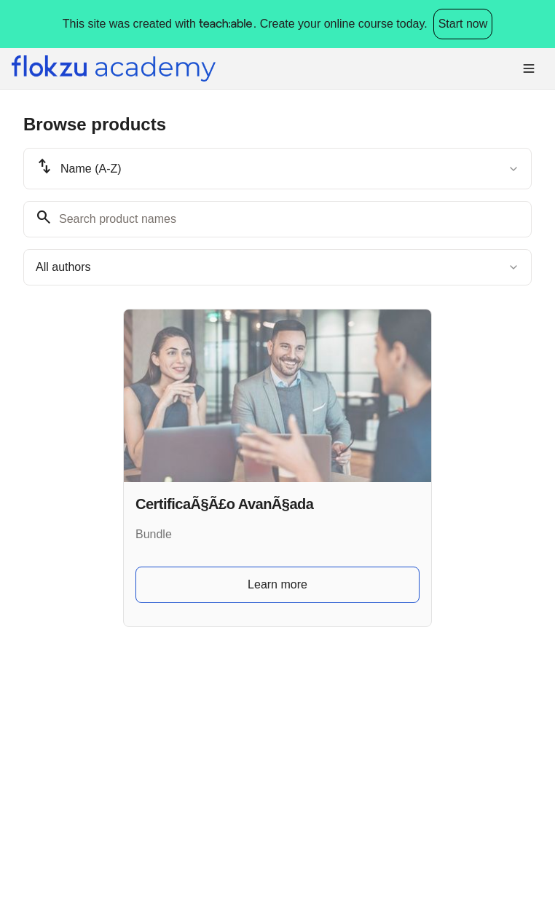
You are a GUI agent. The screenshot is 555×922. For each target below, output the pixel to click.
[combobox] (277, 168)
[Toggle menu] (528, 68)
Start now (463, 23)
